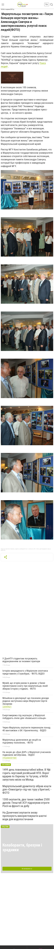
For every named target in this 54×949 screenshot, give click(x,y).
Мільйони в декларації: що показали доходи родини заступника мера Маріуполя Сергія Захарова (25, 701)
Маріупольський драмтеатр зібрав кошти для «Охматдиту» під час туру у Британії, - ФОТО (26, 789)
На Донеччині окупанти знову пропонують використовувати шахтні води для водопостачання (24, 816)
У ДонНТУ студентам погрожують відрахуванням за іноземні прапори (21, 660)
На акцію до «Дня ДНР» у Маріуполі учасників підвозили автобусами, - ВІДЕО (26, 753)
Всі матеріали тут (27, 869)
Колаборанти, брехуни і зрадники (22, 847)
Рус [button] (46, 4)
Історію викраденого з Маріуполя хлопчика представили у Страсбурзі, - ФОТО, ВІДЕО (25, 672)
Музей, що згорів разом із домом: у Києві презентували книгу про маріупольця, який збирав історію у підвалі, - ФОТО (25, 686)
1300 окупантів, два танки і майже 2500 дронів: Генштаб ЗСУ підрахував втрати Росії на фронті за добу (26, 803)
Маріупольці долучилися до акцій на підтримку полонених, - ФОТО (21, 741)
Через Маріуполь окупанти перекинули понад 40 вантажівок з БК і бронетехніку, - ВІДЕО (26, 729)
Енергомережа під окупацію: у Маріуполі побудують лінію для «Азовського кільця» (24, 717)
